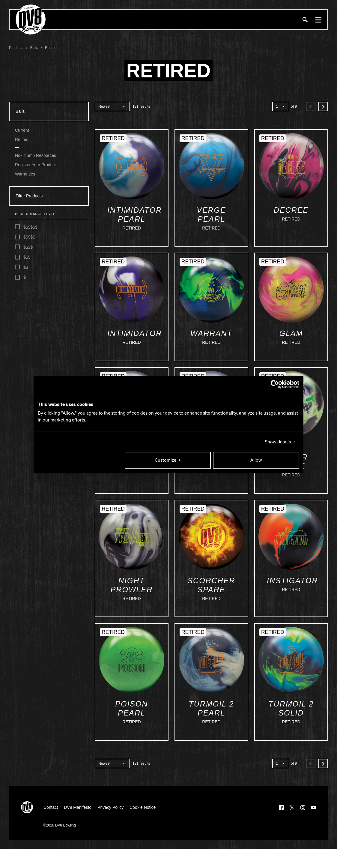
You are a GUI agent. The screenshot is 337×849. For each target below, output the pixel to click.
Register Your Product (35, 164)
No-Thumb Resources (35, 155)
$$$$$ (25, 237)
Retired (21, 139)
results (141, 106)
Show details (278, 442)
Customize (165, 460)
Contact (50, 807)
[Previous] (310, 106)
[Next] (323, 106)
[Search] (304, 19)
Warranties (25, 174)
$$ (21, 267)
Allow (256, 460)
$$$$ (24, 247)
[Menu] (318, 19)
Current (22, 130)
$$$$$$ (26, 227)
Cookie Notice (143, 807)
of (294, 106)
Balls (20, 111)
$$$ (22, 257)
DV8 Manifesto (77, 807)
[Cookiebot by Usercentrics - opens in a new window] (273, 384)
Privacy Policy (110, 807)
